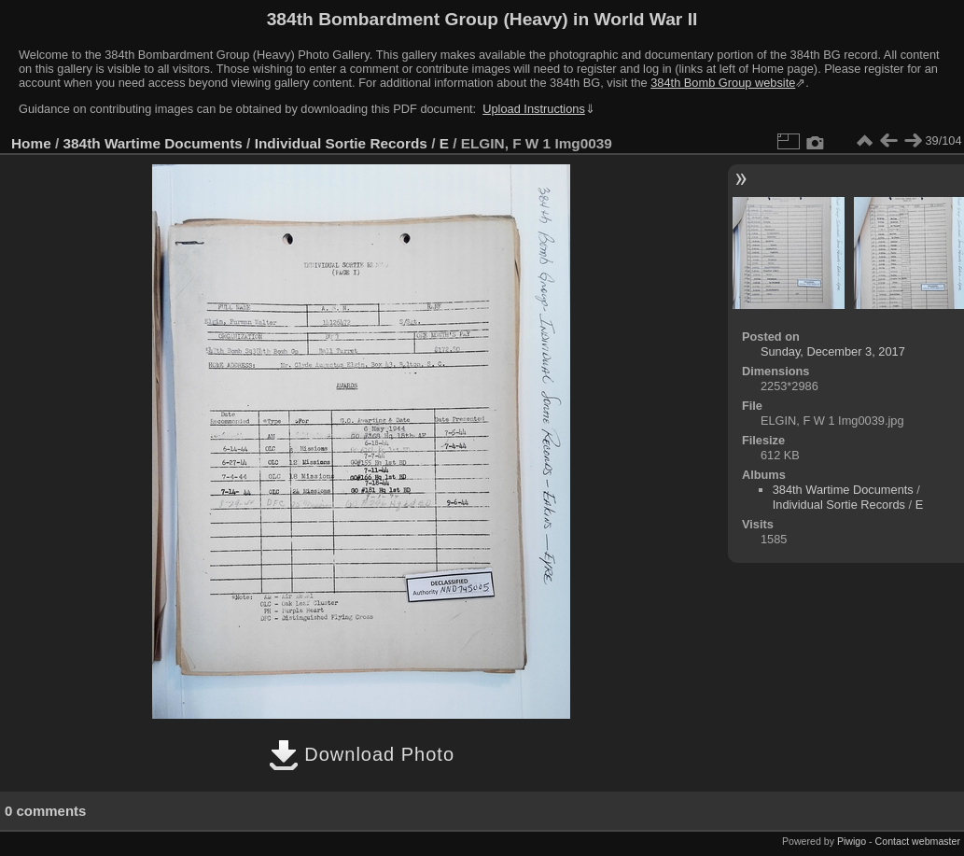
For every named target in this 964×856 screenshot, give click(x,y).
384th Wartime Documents (153, 143)
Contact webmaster (917, 841)
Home (31, 143)
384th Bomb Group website (722, 83)
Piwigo (851, 841)
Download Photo (361, 754)
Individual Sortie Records (341, 143)
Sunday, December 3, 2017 (833, 351)
